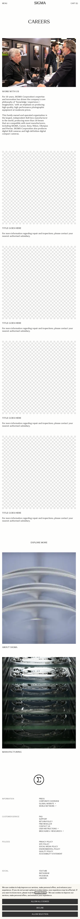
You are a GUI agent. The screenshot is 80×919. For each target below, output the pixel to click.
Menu (4, 3)
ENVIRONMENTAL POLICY (49, 849)
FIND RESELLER (45, 824)
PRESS (42, 799)
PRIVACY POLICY (46, 842)
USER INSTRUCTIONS (48, 829)
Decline (40, 908)
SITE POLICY (44, 844)
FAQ (41, 817)
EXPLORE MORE (39, 542)
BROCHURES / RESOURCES (50, 831)
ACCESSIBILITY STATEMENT (50, 854)
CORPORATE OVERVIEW (49, 801)
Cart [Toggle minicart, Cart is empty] (74, 3)
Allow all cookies (40, 901)
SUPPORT (43, 819)
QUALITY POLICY (46, 851)
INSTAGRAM (44, 873)
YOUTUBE (43, 871)
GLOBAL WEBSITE (46, 804)
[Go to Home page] (40, 3)
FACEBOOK (43, 876)
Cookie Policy (40, 893)
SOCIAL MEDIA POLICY (48, 847)
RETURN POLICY (46, 822)
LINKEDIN (43, 878)
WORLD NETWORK (46, 806)
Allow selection (40, 914)
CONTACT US (44, 826)
